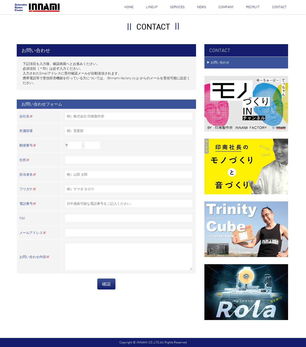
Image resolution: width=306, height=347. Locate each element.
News (201, 7)
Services (177, 7)
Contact (279, 7)
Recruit (253, 7)
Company (226, 7)
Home (128, 7)
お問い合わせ (220, 62)
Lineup (152, 7)
